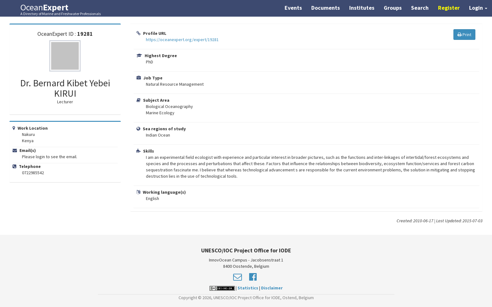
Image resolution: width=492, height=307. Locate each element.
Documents (325, 7)
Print (464, 34)
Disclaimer (272, 288)
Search (420, 7)
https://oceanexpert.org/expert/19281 (182, 39)
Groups (393, 7)
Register (449, 7)
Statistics (248, 288)
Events (293, 7)
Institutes (361, 7)
